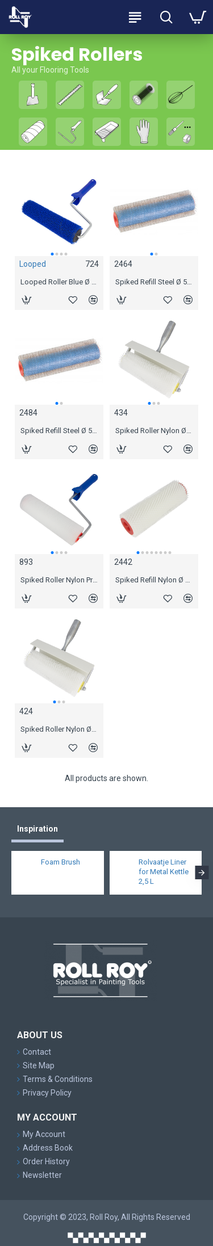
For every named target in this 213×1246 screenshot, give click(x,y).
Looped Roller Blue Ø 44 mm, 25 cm (59, 282)
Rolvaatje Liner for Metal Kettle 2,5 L (164, 872)
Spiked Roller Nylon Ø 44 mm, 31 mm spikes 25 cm (59, 729)
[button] (52, 254)
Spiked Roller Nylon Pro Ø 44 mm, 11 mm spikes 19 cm (59, 580)
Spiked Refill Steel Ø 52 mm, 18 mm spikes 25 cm (59, 430)
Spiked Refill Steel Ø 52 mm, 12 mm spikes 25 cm (154, 282)
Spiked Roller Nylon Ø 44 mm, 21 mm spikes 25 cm (154, 430)
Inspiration (37, 828)
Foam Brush (60, 862)
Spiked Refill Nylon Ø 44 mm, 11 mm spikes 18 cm (154, 580)
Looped (32, 264)
